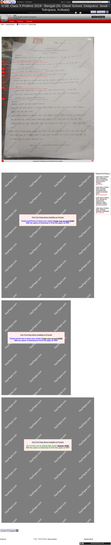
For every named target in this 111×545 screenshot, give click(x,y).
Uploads (29, 21)
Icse (14, 15)
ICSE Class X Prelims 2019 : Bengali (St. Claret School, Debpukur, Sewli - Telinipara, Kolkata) (102, 200)
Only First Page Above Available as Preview (48, 217)
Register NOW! (63, 446)
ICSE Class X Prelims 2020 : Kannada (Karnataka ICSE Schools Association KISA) (102, 190)
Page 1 (89, 39)
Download (101, 12)
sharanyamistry (10, 24)
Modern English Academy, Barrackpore (24, 17)
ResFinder (28, 2)
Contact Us (3, 539)
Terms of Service (52, 539)
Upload (68, 2)
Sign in (63, 2)
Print (93, 12)
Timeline (20, 21)
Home (2, 24)
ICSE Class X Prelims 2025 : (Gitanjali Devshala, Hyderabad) (102, 209)
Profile (11, 21)
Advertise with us (88, 539)
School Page (32, 24)
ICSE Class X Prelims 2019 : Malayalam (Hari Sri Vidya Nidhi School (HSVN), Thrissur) (102, 180)
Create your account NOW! (63, 221)
